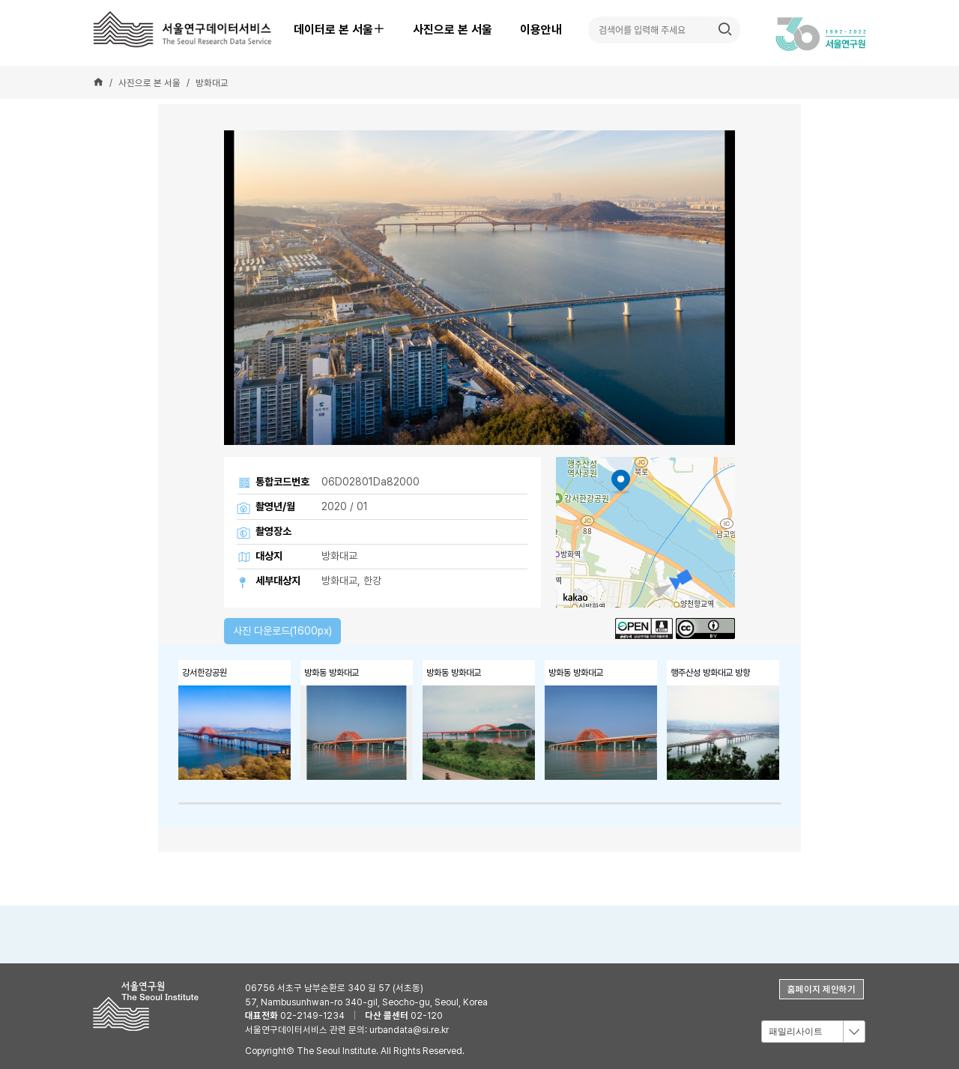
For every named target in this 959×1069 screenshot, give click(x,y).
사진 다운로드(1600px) (282, 631)
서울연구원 (150, 1006)
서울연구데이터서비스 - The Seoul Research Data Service (184, 29)
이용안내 (541, 29)
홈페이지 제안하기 (821, 989)
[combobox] (813, 1031)
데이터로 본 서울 (345, 29)
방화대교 (212, 82)
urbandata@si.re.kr (409, 1029)
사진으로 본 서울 (452, 29)
